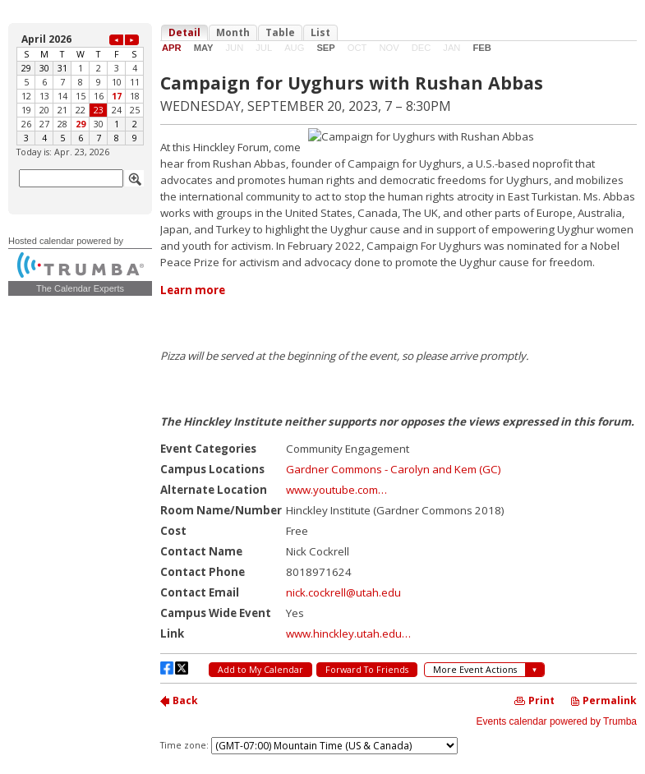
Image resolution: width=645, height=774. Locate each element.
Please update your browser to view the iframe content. (80, 88)
